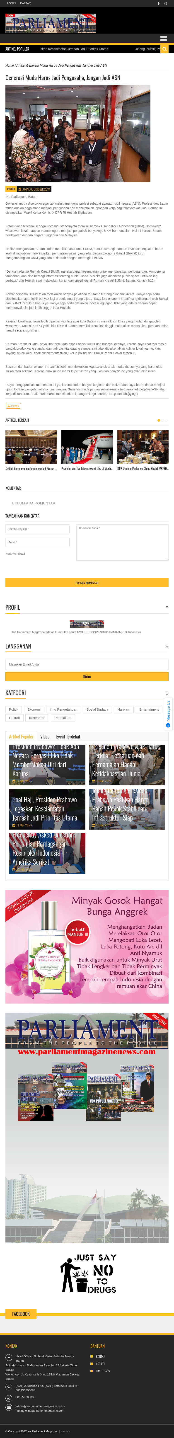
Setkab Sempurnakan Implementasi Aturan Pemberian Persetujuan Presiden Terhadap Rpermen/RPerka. (31, 468)
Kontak (100, 1356)
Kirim (87, 676)
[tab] (21, 736)
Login (11, 3)
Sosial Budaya (97, 709)
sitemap (65, 1431)
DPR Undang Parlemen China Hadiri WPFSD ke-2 (143, 468)
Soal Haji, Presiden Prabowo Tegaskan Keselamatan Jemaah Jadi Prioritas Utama (44, 808)
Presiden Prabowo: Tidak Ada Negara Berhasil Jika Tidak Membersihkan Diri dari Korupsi (45, 759)
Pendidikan (63, 718)
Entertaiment (149, 709)
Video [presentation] (44, 736)
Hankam (124, 709)
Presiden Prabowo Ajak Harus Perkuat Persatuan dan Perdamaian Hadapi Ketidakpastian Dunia (126, 759)
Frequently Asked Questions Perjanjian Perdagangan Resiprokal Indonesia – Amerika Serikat (44, 848)
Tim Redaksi (103, 1370)
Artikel (100, 1363)
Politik (11, 189)
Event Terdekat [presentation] (68, 736)
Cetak (13, 406)
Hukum (14, 718)
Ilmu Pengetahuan (63, 709)
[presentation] (39, 565)
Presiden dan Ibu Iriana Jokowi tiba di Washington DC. (87, 468)
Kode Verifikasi (15, 553)
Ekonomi (34, 709)
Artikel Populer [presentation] (21, 736)
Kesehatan (37, 718)
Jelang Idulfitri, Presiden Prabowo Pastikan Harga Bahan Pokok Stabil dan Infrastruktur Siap (120, 804)
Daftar (25, 3)
